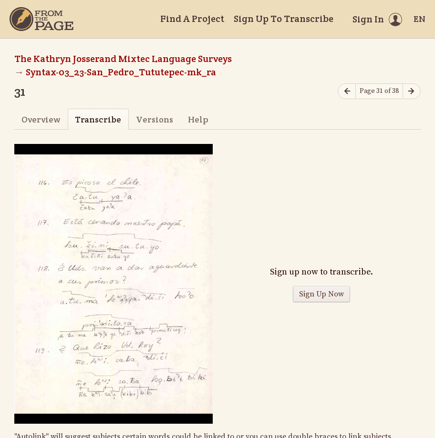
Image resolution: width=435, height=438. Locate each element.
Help (198, 119)
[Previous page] (347, 91)
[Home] (41, 19)
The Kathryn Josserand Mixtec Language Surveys (123, 58)
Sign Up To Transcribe (283, 18)
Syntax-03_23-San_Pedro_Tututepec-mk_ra (121, 72)
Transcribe (98, 119)
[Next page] (412, 91)
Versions (154, 119)
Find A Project (192, 18)
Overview (40, 119)
